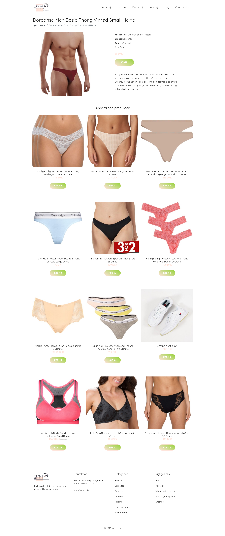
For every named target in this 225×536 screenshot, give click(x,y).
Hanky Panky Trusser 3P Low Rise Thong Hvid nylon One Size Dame (58, 176)
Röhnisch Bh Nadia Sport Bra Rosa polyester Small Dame (58, 437)
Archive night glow (167, 348)
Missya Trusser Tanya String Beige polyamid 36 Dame (58, 350)
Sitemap (160, 504)
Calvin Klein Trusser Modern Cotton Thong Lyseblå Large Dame (58, 263)
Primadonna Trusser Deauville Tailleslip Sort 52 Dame (167, 437)
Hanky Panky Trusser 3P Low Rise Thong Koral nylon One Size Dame (167, 263)
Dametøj (105, 8)
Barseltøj (119, 488)
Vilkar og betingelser (166, 494)
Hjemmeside (39, 28)
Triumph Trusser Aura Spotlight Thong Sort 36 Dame (112, 263)
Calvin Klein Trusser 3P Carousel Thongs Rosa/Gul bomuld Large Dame (112, 350)
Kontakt (159, 488)
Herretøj (122, 8)
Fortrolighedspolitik (165, 499)
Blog (166, 8)
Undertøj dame (135, 37)
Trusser (147, 37)
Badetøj (153, 8)
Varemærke (182, 8)
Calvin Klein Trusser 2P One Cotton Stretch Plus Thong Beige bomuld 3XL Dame (167, 176)
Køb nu (124, 65)
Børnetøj (137, 8)
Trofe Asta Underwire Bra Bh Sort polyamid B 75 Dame (112, 437)
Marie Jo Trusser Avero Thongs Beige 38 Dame (112, 176)
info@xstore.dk (81, 492)
